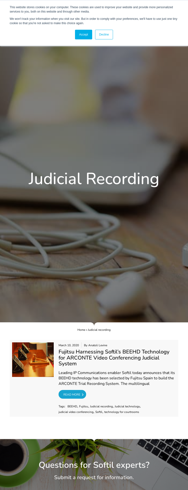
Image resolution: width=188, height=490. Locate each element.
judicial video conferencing (76, 412)
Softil (98, 412)
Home (81, 330)
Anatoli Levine (97, 345)
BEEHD (72, 406)
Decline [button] (104, 34)
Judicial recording (101, 406)
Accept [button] (83, 34)
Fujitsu (83, 406)
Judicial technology (127, 406)
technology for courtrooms (121, 412)
